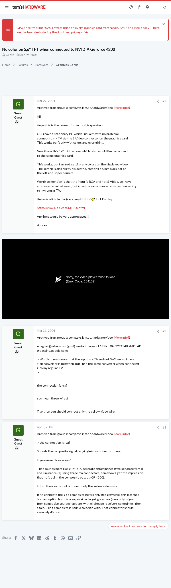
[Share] (158, 101)
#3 (164, 427)
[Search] (165, 8)
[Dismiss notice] (163, 24)
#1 (164, 101)
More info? (121, 107)
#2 (164, 331)
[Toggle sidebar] (156, 7)
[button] (6, 7)
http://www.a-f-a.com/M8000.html (61, 208)
